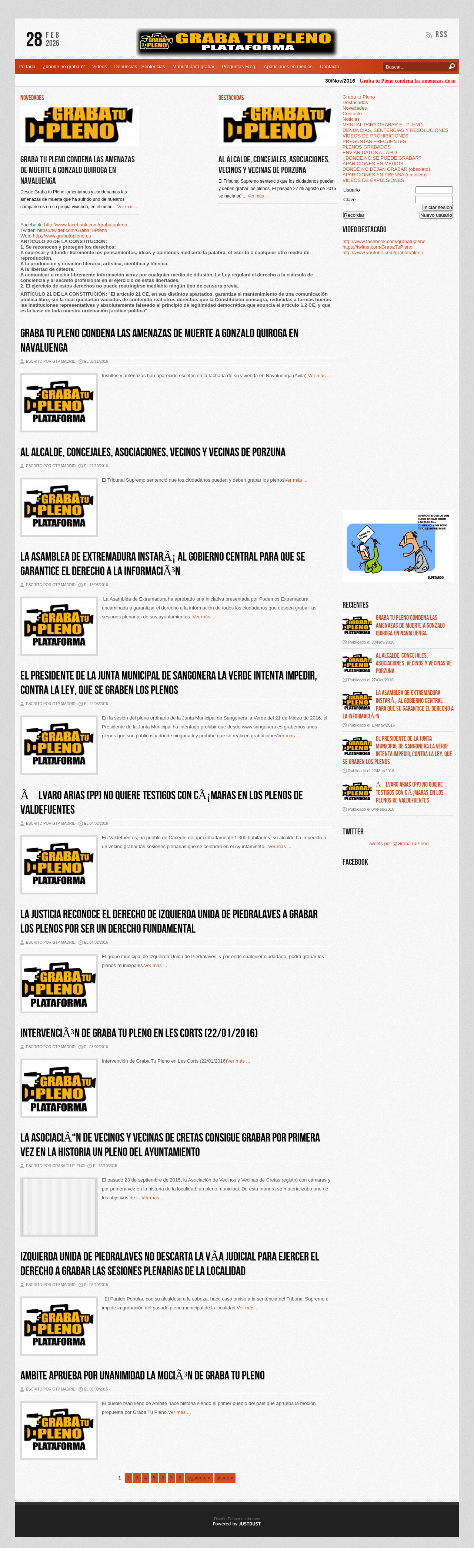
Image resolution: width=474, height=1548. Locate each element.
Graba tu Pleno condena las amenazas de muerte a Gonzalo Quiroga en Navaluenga (77, 170)
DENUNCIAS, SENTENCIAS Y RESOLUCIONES (395, 130)
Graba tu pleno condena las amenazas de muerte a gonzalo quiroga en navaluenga (410, 625)
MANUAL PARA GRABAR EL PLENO (383, 124)
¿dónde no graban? (64, 66)
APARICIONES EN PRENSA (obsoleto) (385, 174)
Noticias (351, 119)
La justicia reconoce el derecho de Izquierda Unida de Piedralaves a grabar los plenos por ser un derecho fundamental (169, 921)
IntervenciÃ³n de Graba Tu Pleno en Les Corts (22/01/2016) (139, 1033)
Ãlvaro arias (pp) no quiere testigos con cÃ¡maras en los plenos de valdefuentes (410, 792)
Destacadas (355, 102)
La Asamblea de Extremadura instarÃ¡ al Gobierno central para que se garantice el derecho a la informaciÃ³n (162, 564)
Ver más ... (126, 206)
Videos (99, 66)
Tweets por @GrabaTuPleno (398, 843)
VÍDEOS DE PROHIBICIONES (375, 136)
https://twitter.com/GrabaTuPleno (72, 230)
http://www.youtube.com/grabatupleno (383, 252)
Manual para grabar (193, 66)
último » (225, 1478)
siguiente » (199, 1478)
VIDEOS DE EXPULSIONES (373, 180)
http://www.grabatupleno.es (62, 236)
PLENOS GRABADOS (367, 147)
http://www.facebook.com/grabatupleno (85, 224)
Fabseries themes (244, 1519)
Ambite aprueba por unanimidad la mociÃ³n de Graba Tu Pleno (142, 1376)
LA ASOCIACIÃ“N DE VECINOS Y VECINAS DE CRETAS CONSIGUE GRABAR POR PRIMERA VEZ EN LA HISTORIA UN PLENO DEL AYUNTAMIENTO (170, 1145)
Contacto (329, 66)
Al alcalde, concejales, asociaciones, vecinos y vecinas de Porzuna (274, 165)
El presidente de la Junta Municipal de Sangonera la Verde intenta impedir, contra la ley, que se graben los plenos (168, 683)
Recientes (355, 605)
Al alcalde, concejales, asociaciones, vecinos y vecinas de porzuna (414, 663)
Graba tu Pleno (359, 97)
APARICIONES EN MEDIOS (373, 163)
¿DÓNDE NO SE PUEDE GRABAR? (382, 158)
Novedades (355, 108)
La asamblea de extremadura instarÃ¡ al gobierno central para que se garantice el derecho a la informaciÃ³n (398, 704)
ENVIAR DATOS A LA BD (370, 152)
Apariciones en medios (288, 66)
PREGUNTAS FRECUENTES (374, 141)
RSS (441, 35)
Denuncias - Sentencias (139, 66)
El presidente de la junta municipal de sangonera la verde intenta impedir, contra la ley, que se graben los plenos (397, 750)
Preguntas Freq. (239, 66)
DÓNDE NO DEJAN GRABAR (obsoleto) (386, 169)
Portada (27, 66)
